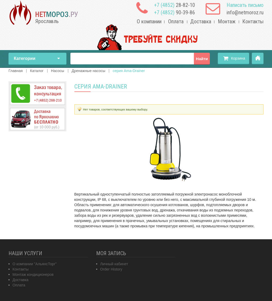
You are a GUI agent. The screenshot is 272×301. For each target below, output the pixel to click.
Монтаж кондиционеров (33, 274)
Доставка (200, 21)
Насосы (57, 71)
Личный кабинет (114, 264)
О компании (149, 21)
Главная (258, 58)
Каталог (37, 71)
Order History (111, 269)
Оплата (176, 21)
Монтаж (227, 21)
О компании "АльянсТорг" (34, 264)
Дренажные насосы (88, 71)
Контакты (253, 21)
